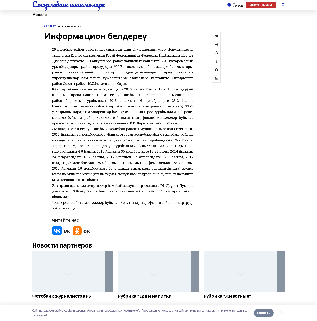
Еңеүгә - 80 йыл (260, 5)
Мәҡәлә (39, 15)
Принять (263, 313)
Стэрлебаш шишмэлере (68, 4)
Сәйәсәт (50, 26)
